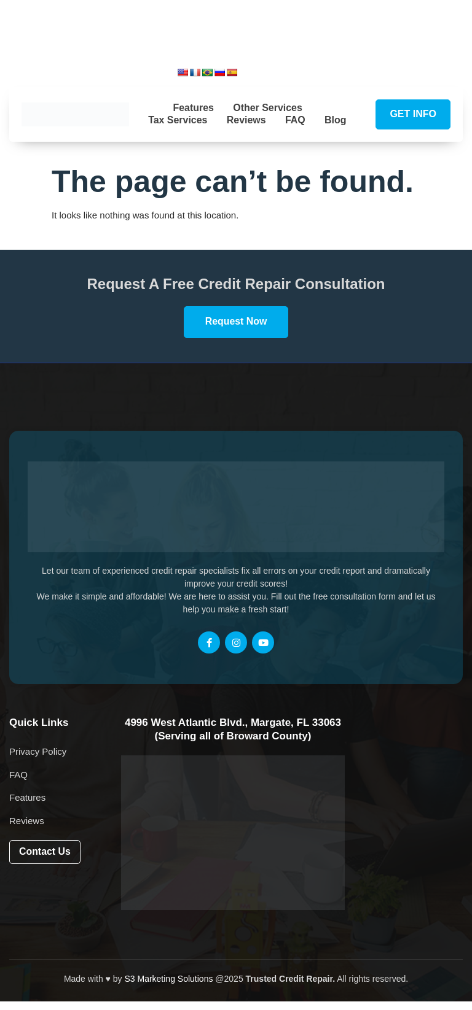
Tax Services (193, 118)
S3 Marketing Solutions (168, 987)
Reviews (261, 118)
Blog (248, 131)
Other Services (267, 105)
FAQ (311, 118)
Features (193, 105)
